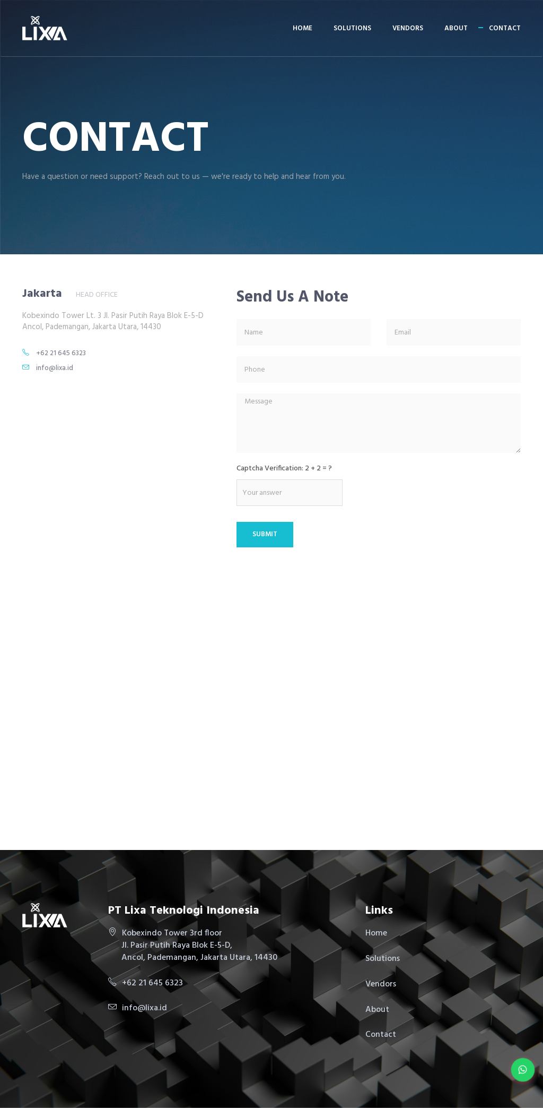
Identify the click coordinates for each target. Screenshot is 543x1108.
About (456, 28)
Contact (505, 28)
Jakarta (42, 294)
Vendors (407, 28)
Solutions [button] (352, 28)
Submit (264, 534)
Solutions (382, 959)
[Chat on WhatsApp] (523, 1069)
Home (302, 28)
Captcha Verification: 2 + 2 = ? (284, 468)
